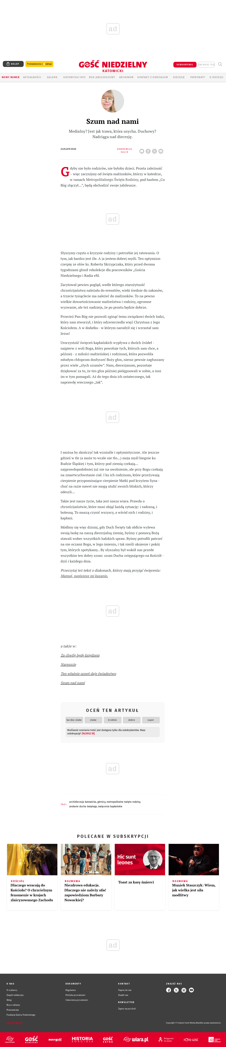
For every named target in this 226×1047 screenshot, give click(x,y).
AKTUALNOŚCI (32, 77)
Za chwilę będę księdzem (80, 655)
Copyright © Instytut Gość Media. (181, 1023)
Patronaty (197, 77)
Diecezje (179, 77)
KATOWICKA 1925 (74, 77)
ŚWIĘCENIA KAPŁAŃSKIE (110, 806)
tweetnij (155, 150)
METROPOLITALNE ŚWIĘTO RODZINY (123, 801)
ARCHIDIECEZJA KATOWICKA (82, 801)
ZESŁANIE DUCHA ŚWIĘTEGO (83, 806)
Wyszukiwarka (220, 64)
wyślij (161, 150)
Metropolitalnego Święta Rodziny (112, 179)
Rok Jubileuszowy (102, 77)
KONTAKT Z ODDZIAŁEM (152, 77)
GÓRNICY (101, 801)
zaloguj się (206, 64)
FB (149, 150)
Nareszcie (68, 664)
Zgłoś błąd (15, 1023)
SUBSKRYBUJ (185, 64)
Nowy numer (11, 77)
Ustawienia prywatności (77, 1000)
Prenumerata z (39, 64)
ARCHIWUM (126, 77)
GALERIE (52, 77)
